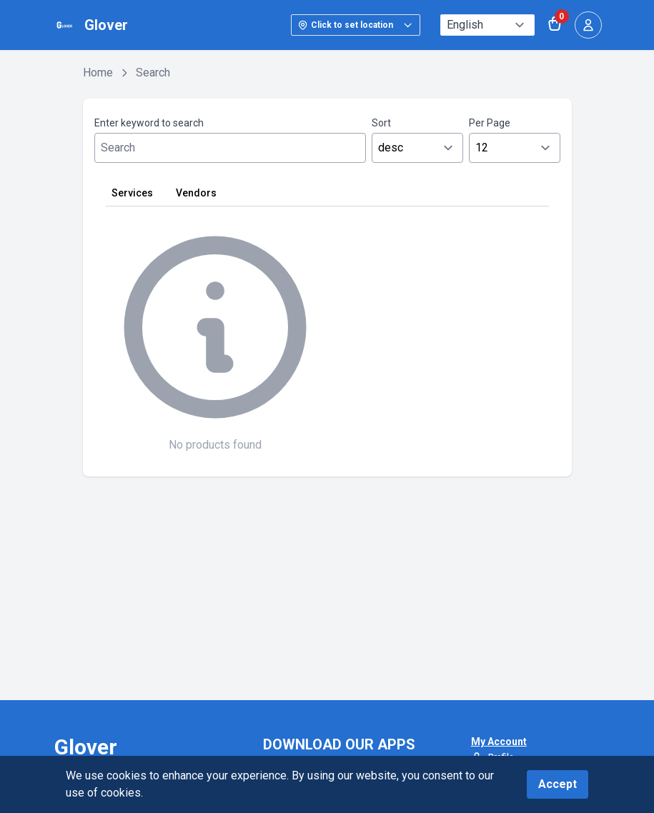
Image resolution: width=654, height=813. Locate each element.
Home (98, 72)
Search (153, 72)
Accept (557, 784)
